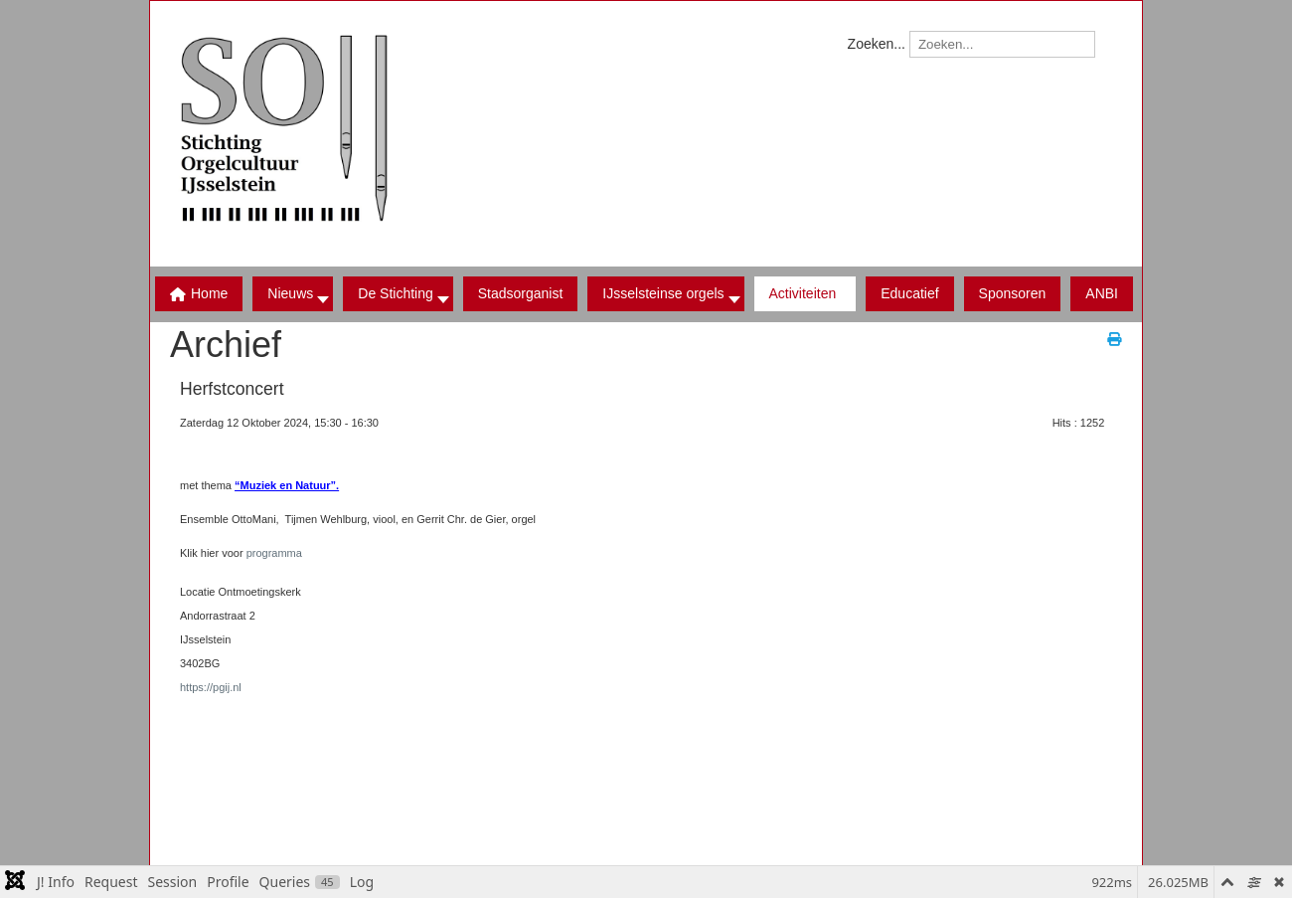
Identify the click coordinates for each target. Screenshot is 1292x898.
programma (274, 553)
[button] (397, 293)
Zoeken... (876, 44)
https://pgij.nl (211, 687)
